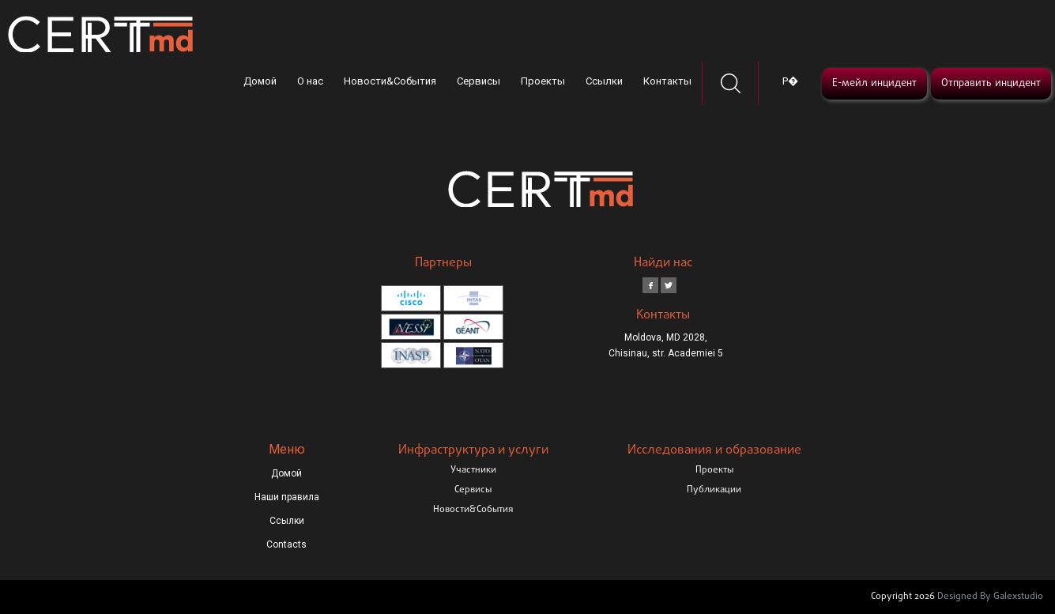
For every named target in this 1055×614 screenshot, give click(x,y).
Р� (790, 81)
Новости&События (390, 81)
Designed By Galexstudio (990, 597)
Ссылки (604, 81)
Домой (260, 81)
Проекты (543, 81)
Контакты (667, 81)
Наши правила (286, 497)
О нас (310, 81)
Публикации (714, 490)
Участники (473, 470)
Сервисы (478, 81)
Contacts (286, 544)
